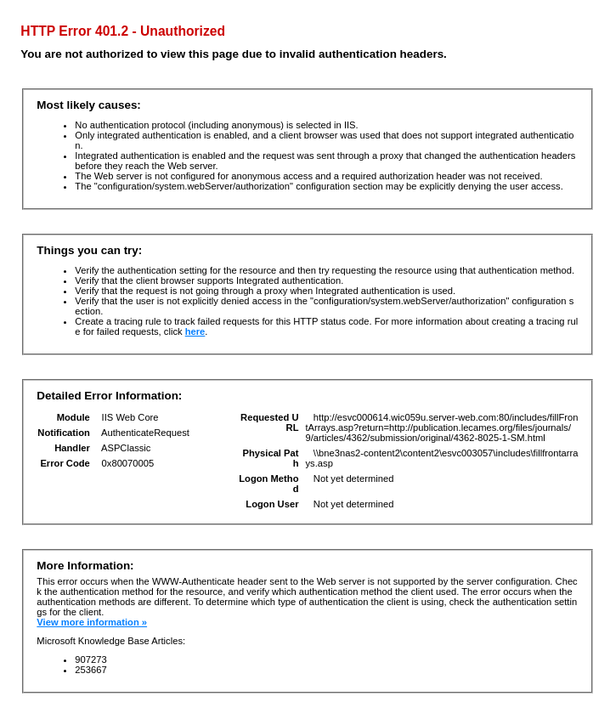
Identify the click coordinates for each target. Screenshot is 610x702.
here (195, 331)
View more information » (92, 622)
